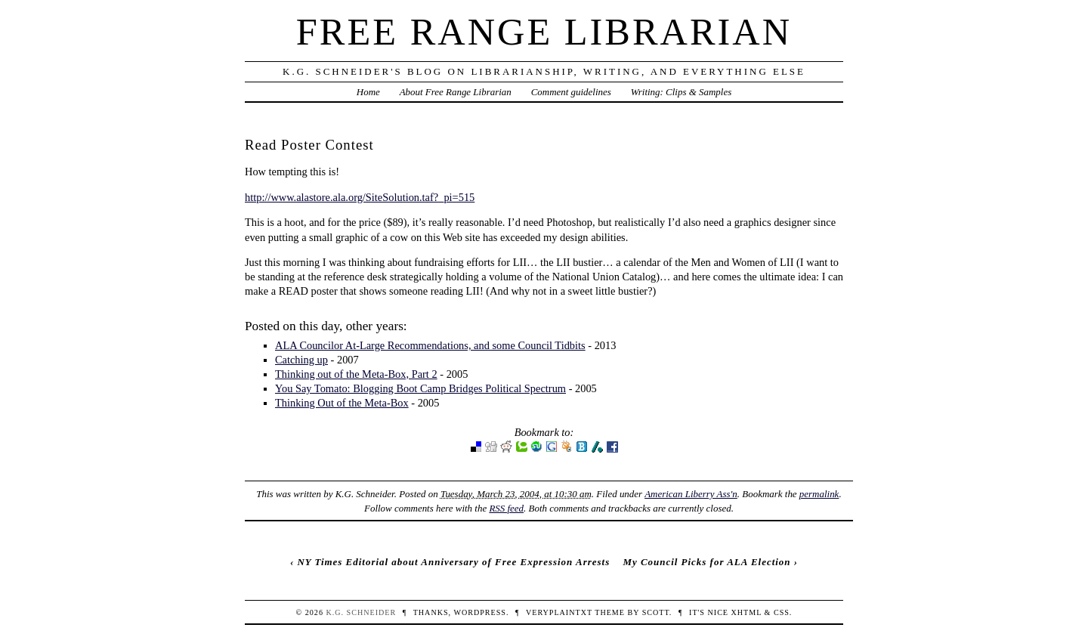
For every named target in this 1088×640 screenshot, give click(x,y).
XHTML (746, 612)
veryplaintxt (559, 612)
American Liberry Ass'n (690, 493)
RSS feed (506, 508)
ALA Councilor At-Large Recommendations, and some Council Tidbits (430, 345)
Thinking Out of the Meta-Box (342, 403)
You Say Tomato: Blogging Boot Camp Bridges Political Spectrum (420, 388)
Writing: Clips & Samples (681, 91)
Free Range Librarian (544, 32)
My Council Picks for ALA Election (706, 561)
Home (368, 91)
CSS (782, 612)
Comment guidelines (571, 91)
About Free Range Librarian (456, 91)
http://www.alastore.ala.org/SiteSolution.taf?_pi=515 (359, 197)
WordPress (479, 612)
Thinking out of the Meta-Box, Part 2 (356, 374)
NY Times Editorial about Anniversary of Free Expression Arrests (453, 561)
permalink (819, 493)
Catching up (301, 360)
